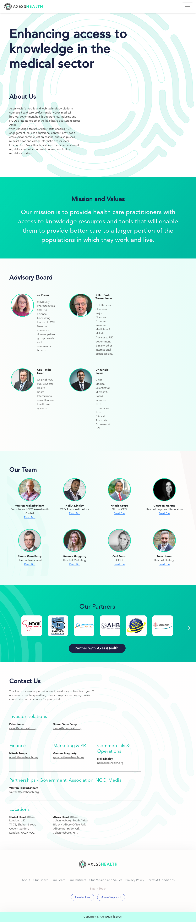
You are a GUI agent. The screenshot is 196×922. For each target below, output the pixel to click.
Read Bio (29, 517)
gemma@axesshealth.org (68, 757)
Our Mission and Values (105, 880)
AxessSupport (111, 897)
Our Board (40, 880)
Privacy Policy (134, 880)
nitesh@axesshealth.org (23, 757)
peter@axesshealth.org (23, 728)
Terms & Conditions (161, 880)
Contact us (82, 897)
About (26, 880)
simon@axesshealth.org (67, 728)
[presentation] (10, 628)
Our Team (58, 880)
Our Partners (77, 880)
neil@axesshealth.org (110, 763)
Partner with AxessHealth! (97, 648)
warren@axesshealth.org (24, 792)
